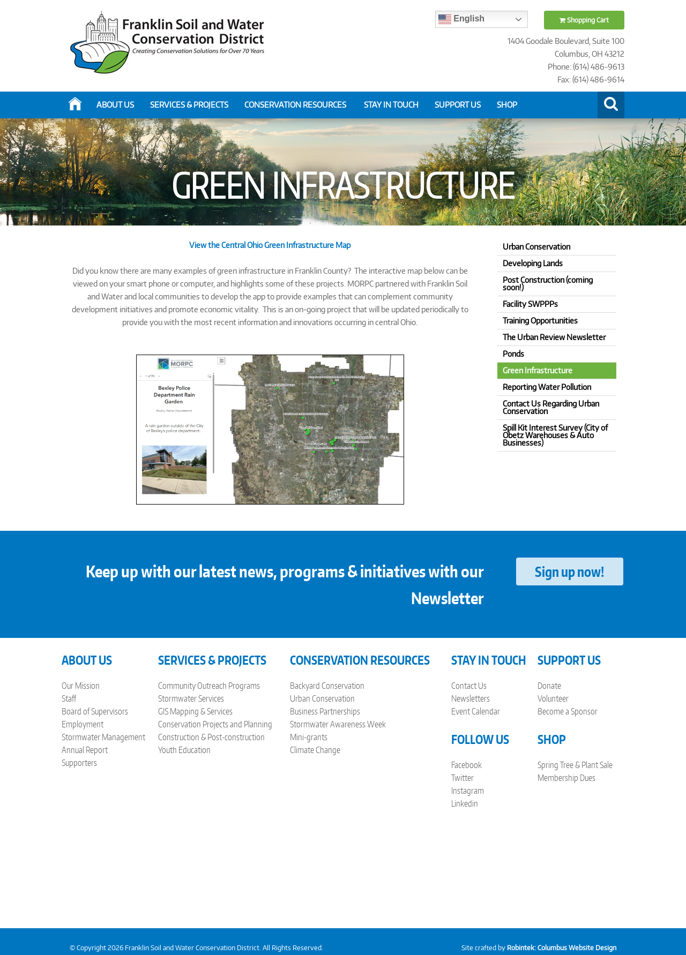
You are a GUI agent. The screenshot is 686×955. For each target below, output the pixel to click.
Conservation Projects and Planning (215, 724)
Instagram (467, 790)
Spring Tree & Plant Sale (575, 765)
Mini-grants (308, 737)
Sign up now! (569, 571)
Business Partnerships (325, 711)
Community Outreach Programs (209, 685)
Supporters (79, 762)
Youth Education (184, 750)
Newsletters (470, 698)
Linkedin (464, 803)
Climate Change (315, 750)
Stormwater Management (103, 737)
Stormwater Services (191, 698)
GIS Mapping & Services (195, 711)
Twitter (462, 777)
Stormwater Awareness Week (338, 724)
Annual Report (85, 750)
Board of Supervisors (95, 711)
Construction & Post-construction (211, 737)
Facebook (466, 765)
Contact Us (469, 685)
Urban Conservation (322, 698)
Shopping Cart (584, 20)
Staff (69, 698)
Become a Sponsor (568, 711)
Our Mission (81, 685)
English (461, 19)
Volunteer (553, 698)
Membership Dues (566, 777)
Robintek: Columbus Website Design (561, 948)
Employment (82, 724)
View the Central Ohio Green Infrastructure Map (270, 245)
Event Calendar (475, 711)
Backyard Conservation (327, 685)
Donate (549, 685)
